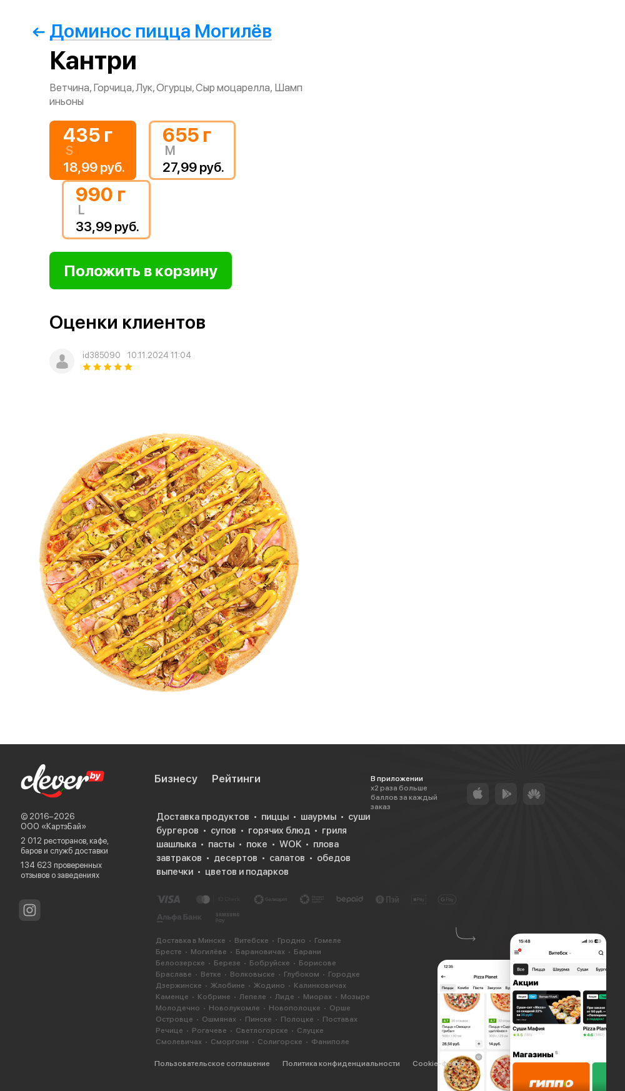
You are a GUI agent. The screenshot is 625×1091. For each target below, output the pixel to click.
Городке (344, 974)
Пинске (258, 1019)
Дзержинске (179, 985)
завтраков (179, 858)
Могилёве (209, 951)
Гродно (292, 940)
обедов (334, 858)
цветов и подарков (247, 871)
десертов (236, 858)
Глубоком (301, 974)
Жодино (269, 985)
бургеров (177, 830)
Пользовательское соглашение (212, 1063)
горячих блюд (279, 830)
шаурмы (318, 816)
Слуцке (310, 1030)
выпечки (174, 871)
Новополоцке (295, 1008)
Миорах (317, 996)
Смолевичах (179, 1041)
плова (326, 844)
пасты (221, 844)
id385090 (101, 355)
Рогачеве (209, 1030)
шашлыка (176, 844)
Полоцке (297, 1019)
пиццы (275, 816)
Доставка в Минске (191, 940)
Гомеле (327, 940)
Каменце (172, 996)
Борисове (317, 963)
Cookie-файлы (439, 1063)
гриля (334, 830)
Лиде (284, 996)
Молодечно (178, 1008)
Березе (227, 963)
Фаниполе (330, 1041)
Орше (340, 1008)
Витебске (251, 940)
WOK (290, 844)
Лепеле (252, 996)
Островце (174, 1019)
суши (359, 816)
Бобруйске (269, 963)
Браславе (174, 974)
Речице (169, 1030)
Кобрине (214, 996)
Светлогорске (262, 1030)
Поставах (340, 1019)
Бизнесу (176, 778)
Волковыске (252, 974)
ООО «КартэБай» (53, 826)
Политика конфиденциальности (341, 1063)
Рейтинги (236, 778)
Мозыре (355, 996)
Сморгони (230, 1041)
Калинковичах (320, 985)
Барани (307, 951)
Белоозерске (180, 963)
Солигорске (280, 1041)
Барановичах (260, 951)
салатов (287, 858)
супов (223, 830)
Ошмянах (219, 1019)
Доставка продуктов (202, 816)
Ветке (211, 974)
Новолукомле (234, 1008)
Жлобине (228, 985)
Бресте (169, 951)
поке (257, 844)
